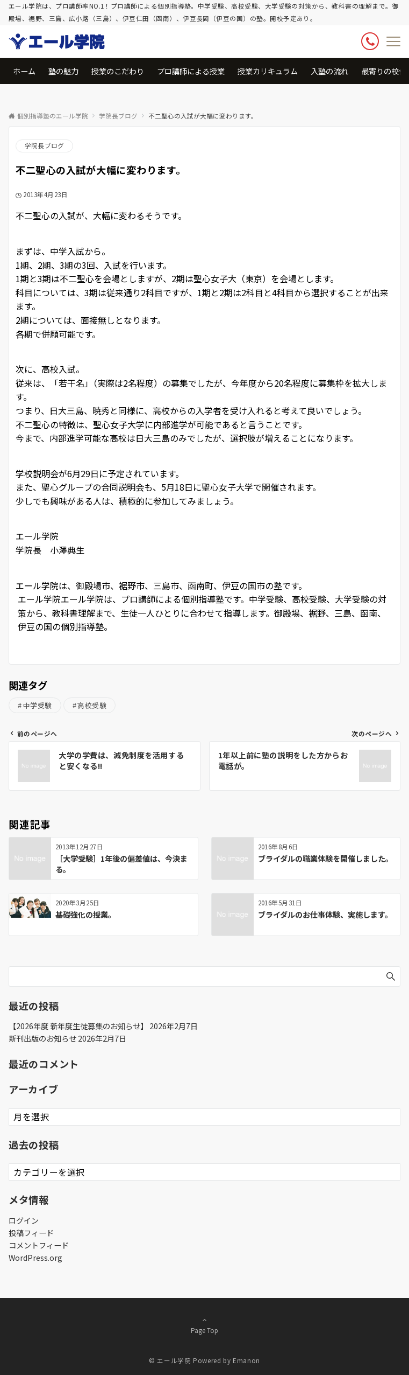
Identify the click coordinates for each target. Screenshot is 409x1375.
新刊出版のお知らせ (42, 1038)
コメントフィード (39, 1245)
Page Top (204, 1325)
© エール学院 (170, 1360)
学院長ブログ (44, 145)
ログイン (24, 1220)
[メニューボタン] (393, 41)
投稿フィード (31, 1232)
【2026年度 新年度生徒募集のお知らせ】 (78, 1026)
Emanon (246, 1360)
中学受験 (37, 705)
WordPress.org (35, 1257)
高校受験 (91, 705)
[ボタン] (370, 41)
